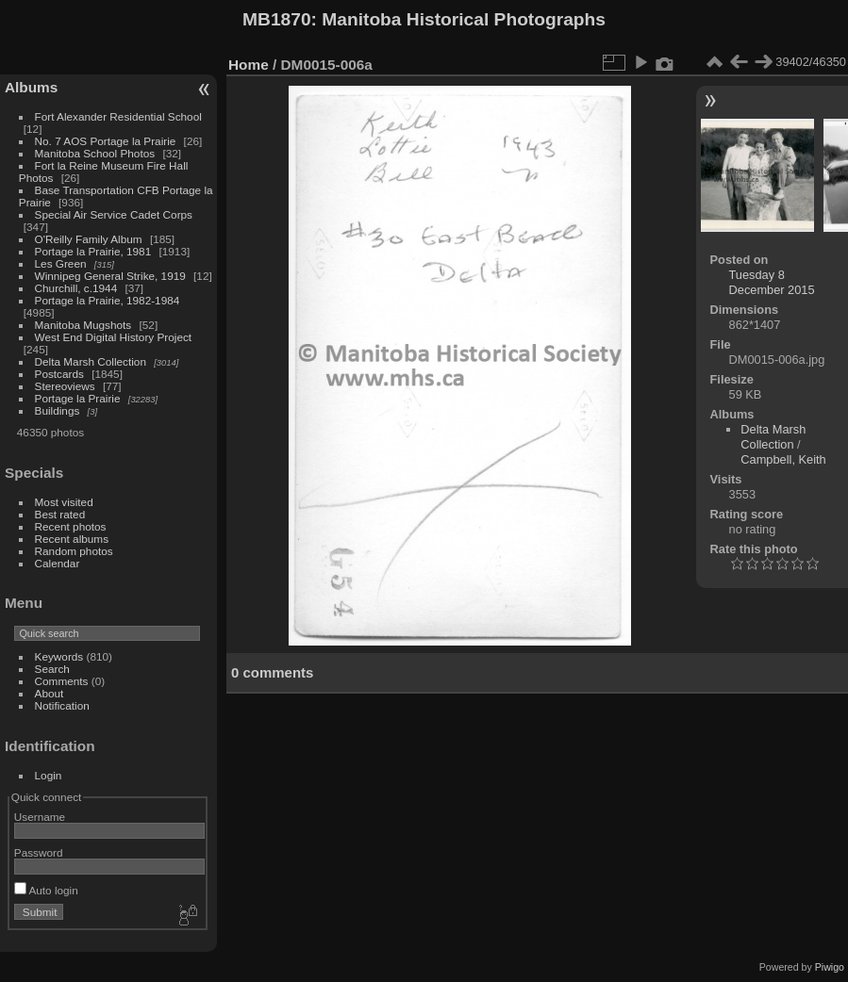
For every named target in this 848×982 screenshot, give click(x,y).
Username (39, 816)
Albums (31, 87)
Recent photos (71, 526)
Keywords (59, 656)
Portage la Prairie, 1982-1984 (107, 300)
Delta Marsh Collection (90, 361)
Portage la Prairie (78, 398)
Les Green (61, 263)
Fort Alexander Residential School (118, 116)
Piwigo (829, 967)
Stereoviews (65, 386)
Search (52, 669)
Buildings (57, 410)
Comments (62, 681)
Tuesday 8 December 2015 (772, 282)
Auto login (46, 890)
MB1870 (276, 19)
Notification (62, 705)
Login (48, 775)
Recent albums (71, 538)
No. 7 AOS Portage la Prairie (105, 141)
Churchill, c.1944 (76, 288)
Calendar (57, 563)
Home (248, 65)
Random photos (74, 551)
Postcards (59, 374)
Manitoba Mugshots (83, 325)
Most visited (64, 502)
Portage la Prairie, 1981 (93, 251)
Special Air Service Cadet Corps (113, 214)
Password (38, 852)
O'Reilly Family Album (88, 239)
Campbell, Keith (782, 459)
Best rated (60, 514)
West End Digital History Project (113, 337)
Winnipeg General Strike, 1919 (110, 276)
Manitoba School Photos (95, 153)
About (49, 693)
